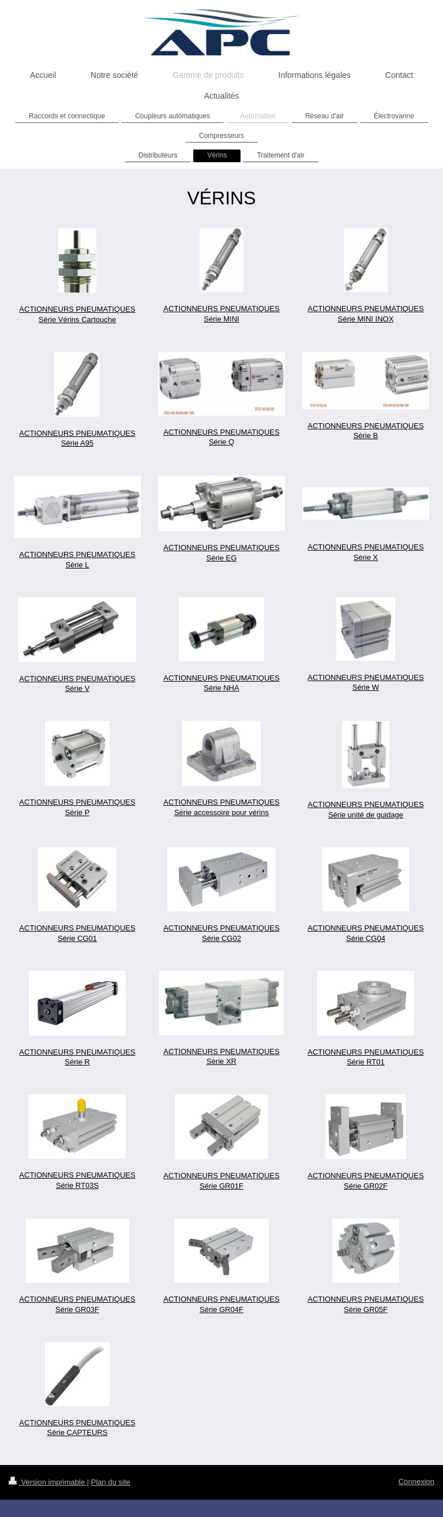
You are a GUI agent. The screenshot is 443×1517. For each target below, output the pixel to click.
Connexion (416, 1481)
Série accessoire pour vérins (221, 812)
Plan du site (110, 1482)
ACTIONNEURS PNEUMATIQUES (221, 802)
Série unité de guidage (365, 814)
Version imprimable (48, 1482)
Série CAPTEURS (77, 1432)
